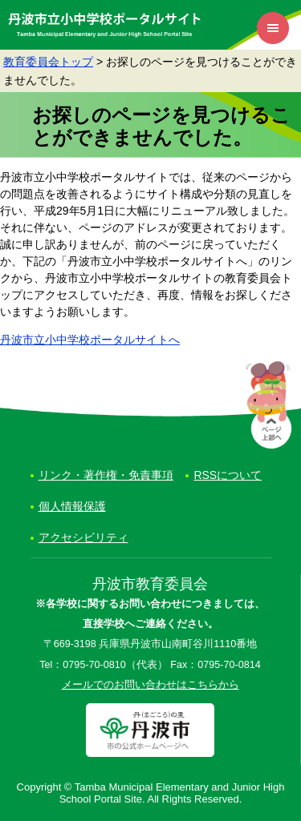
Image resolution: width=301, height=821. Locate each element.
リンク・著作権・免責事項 (106, 475)
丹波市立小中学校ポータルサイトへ (90, 339)
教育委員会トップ (48, 61)
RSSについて (227, 475)
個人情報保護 (72, 506)
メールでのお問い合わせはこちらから (150, 684)
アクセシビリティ (83, 537)
